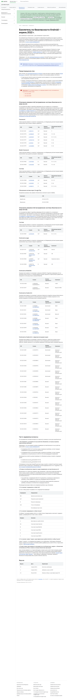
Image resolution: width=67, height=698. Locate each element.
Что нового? (3, 7)
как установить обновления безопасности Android (30, 467)
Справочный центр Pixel (54, 686)
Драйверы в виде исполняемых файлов (24, 693)
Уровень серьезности (37, 52)
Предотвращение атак (24, 59)
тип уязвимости (22, 110)
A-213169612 (31, 142)
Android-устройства (51, 7)
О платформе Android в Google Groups (41, 691)
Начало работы (13, 7)
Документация (5, 4)
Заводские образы (20, 691)
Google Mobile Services (54, 691)
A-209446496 (31, 233)
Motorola (23, 554)
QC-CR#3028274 (36, 307)
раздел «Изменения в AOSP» (52, 20)
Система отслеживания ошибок (56, 695)
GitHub (18, 695)
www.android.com (53, 690)
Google (57, 552)
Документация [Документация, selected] (13, 1)
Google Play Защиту (30, 82)
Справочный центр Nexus (55, 688)
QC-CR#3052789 (36, 320)
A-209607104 (31, 140)
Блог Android (36, 688)
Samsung (31, 554)
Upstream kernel (32, 250)
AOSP (20, 25)
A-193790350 (31, 161)
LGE (20, 554)
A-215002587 (31, 164)
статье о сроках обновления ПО (32, 42)
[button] (7, 9)
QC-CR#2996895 (36, 328)
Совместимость (41, 7)
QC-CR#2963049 (36, 319)
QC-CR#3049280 (36, 311)
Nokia (27, 554)
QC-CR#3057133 (36, 332)
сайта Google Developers (28, 544)
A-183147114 (31, 131)
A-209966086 (31, 180)
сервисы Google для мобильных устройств (37, 84)
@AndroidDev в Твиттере (38, 686)
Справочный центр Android (55, 684)
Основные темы (31, 7)
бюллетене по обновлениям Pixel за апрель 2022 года (48, 65)
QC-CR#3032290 (36, 315)
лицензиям (40, 579)
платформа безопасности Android (36, 57)
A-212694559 (31, 183)
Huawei (60, 552)
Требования (19, 686)
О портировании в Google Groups (40, 696)
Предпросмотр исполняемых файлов (24, 690)
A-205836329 (31, 134)
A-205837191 (31, 186)
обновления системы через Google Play (27, 116)
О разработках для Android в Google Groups (39, 694)
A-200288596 (31, 145)
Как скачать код (20, 688)
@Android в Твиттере (37, 684)
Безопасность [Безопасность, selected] (22, 7)
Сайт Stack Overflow (54, 693)
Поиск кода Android (24, 1)
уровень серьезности (31, 110)
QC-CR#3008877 (36, 324)
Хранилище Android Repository (22, 684)
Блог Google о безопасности (39, 690)
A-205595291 (31, 137)
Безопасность (31, 25)
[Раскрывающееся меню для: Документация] (17, 1)
